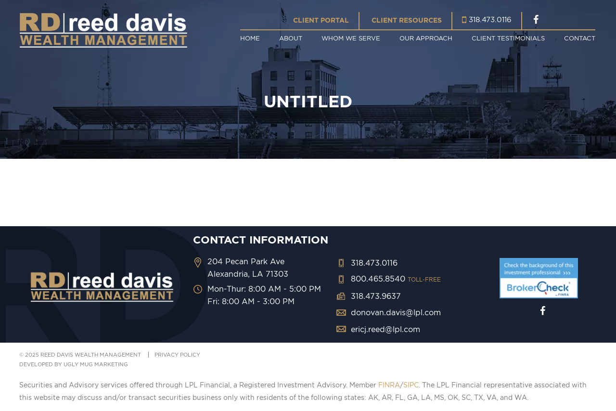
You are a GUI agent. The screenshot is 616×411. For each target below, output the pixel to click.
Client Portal (321, 20)
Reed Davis (103, 30)
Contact (579, 38)
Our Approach (425, 38)
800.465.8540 (396, 278)
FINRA (389, 385)
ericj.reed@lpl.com (385, 329)
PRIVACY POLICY (177, 355)
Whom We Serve (350, 38)
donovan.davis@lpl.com (396, 312)
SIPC (411, 385)
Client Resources (407, 20)
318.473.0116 (490, 19)
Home (250, 38)
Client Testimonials (508, 38)
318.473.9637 (376, 296)
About (290, 38)
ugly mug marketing (96, 364)
